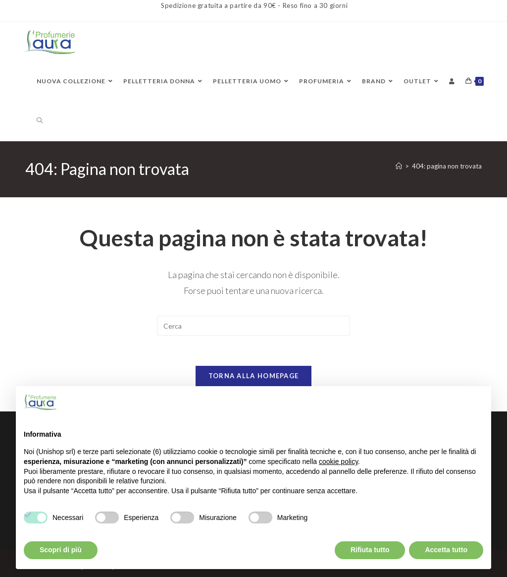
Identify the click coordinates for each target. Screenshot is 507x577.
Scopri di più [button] (61, 550)
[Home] (399, 166)
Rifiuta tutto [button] (370, 550)
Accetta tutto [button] (446, 550)
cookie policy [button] (338, 461)
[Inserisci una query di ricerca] (253, 326)
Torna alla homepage (253, 376)
